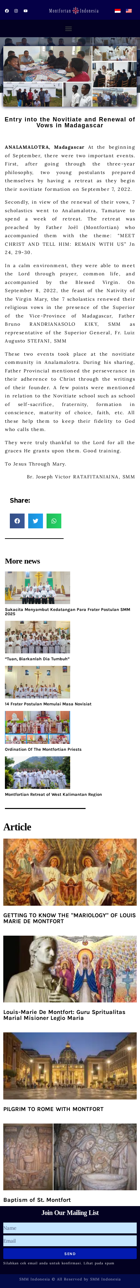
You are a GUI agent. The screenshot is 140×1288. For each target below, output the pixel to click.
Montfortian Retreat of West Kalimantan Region (53, 794)
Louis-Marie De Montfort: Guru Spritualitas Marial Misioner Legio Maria (64, 1015)
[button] (68, 28)
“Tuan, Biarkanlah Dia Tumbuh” (37, 658)
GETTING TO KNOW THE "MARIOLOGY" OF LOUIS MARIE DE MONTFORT (69, 918)
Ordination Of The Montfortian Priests (43, 749)
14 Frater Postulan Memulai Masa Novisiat (48, 703)
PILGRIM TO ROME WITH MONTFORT (53, 1109)
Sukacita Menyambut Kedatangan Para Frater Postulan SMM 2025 (67, 611)
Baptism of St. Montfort (37, 1199)
